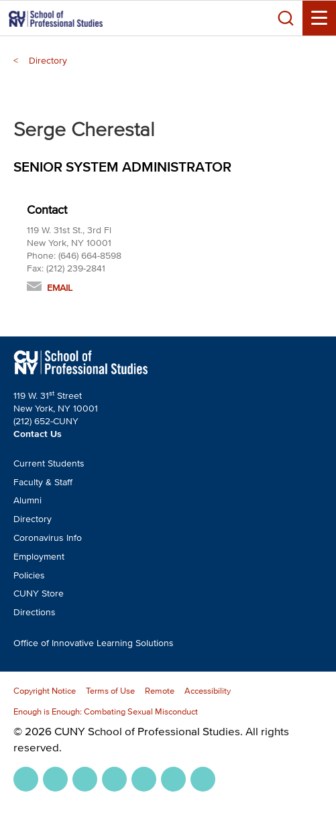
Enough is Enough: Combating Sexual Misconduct (105, 711)
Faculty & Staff (42, 482)
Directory (48, 61)
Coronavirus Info (47, 538)
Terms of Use (110, 691)
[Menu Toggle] (319, 18)
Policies (29, 575)
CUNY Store (38, 593)
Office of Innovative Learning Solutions (93, 643)
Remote (159, 691)
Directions (34, 612)
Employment (38, 557)
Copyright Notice (44, 691)
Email (59, 288)
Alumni (27, 500)
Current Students (49, 463)
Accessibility (207, 691)
